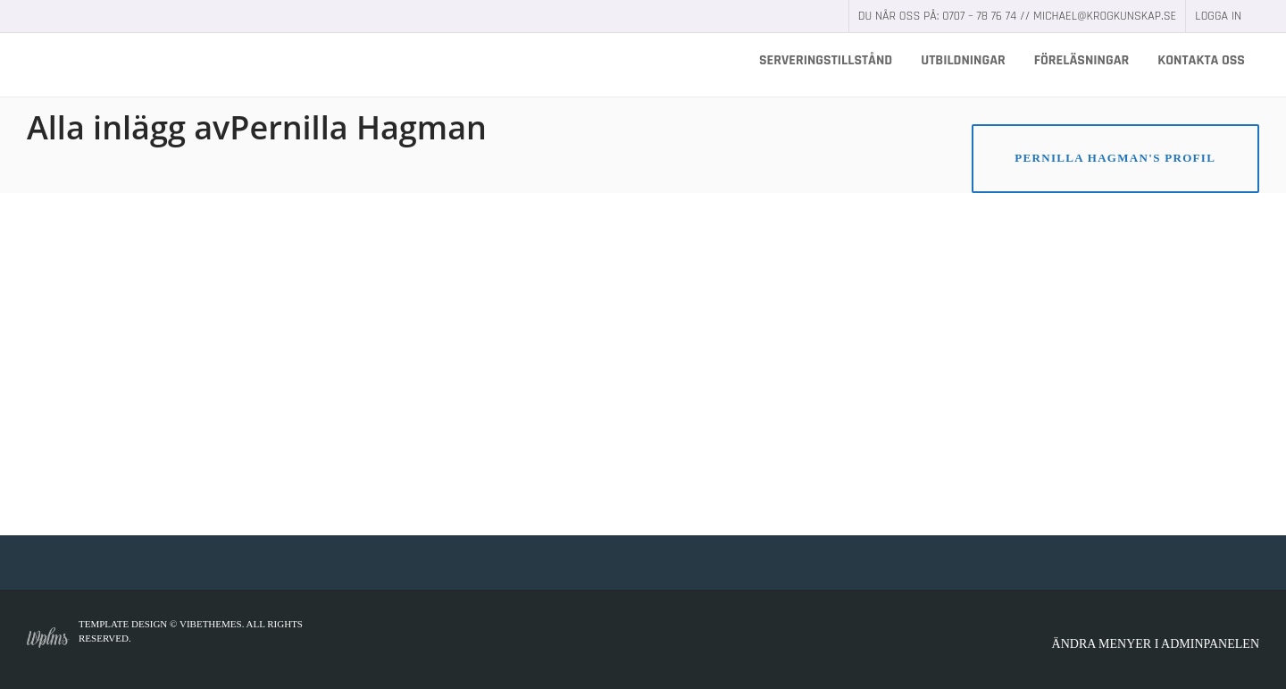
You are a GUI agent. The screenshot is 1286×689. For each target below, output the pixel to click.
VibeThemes (211, 623)
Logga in (1218, 16)
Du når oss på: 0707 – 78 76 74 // (945, 16)
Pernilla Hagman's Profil (1115, 157)
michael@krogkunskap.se (1104, 16)
